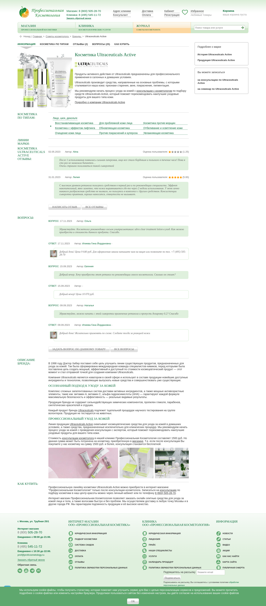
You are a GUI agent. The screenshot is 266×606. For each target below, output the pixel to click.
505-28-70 (30, 532)
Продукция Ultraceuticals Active (216, 60)
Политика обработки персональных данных (101, 568)
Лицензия (154, 539)
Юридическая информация (91, 533)
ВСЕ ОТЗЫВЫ (94, 206)
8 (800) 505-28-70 (165, 493)
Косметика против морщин (159, 123)
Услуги (153, 556)
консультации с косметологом (154, 90)
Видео (226, 545)
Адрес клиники (122, 11)
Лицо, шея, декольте (65, 118)
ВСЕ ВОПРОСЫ (124, 349)
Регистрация (172, 14)
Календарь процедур (161, 562)
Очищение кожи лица (68, 133)
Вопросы (101, 44)
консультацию (168, 490)
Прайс (152, 545)
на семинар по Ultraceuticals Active (218, 89)
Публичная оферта (234, 568)
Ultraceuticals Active (81, 424)
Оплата (146, 14)
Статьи (227, 539)
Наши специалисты (160, 550)
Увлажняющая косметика (158, 133)
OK (133, 601)
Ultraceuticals (86, 410)
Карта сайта (230, 562)
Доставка (147, 11)
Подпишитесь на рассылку (179, 572)
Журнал (161, 28)
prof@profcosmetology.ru (31, 554)
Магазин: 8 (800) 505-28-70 (83, 11)
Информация (26, 44)
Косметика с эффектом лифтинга (75, 128)
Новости (228, 533)
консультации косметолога (78, 438)
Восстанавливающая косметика (74, 123)
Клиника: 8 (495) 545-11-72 (83, 14)
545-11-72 (30, 546)
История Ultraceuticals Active (215, 54)
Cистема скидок (84, 545)
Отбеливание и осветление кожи (163, 128)
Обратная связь (27, 564)
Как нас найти (231, 556)
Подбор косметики (86, 539)
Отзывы (80, 44)
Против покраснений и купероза (118, 133)
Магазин (46, 28)
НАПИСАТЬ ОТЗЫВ (64, 206)
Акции (226, 550)
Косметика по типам (54, 44)
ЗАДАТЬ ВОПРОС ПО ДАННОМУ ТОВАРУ (79, 349)
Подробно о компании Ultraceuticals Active (100, 102)
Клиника (104, 28)
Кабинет (169, 11)
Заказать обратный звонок (78, 18)
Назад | (27, 36)
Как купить (121, 44)
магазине (137, 441)
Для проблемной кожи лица (115, 123)
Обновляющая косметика (114, 128)
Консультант (120, 14)
